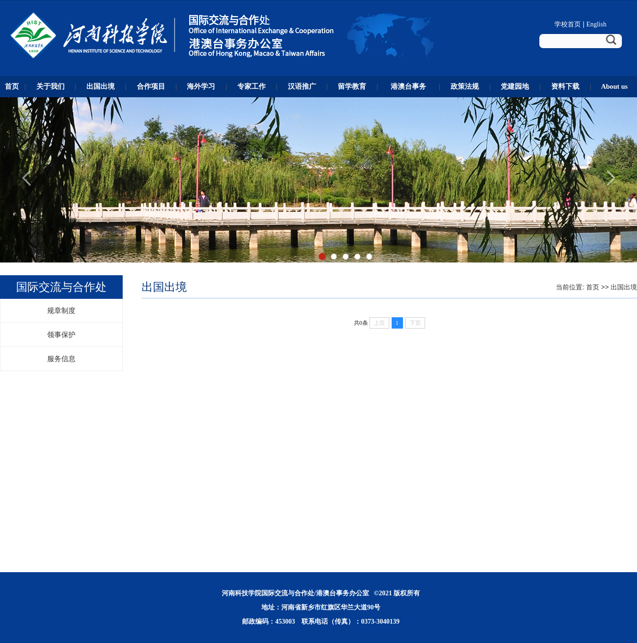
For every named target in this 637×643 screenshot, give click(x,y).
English (596, 24)
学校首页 (567, 24)
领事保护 (61, 334)
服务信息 (61, 359)
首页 (592, 287)
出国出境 (624, 287)
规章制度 (61, 310)
